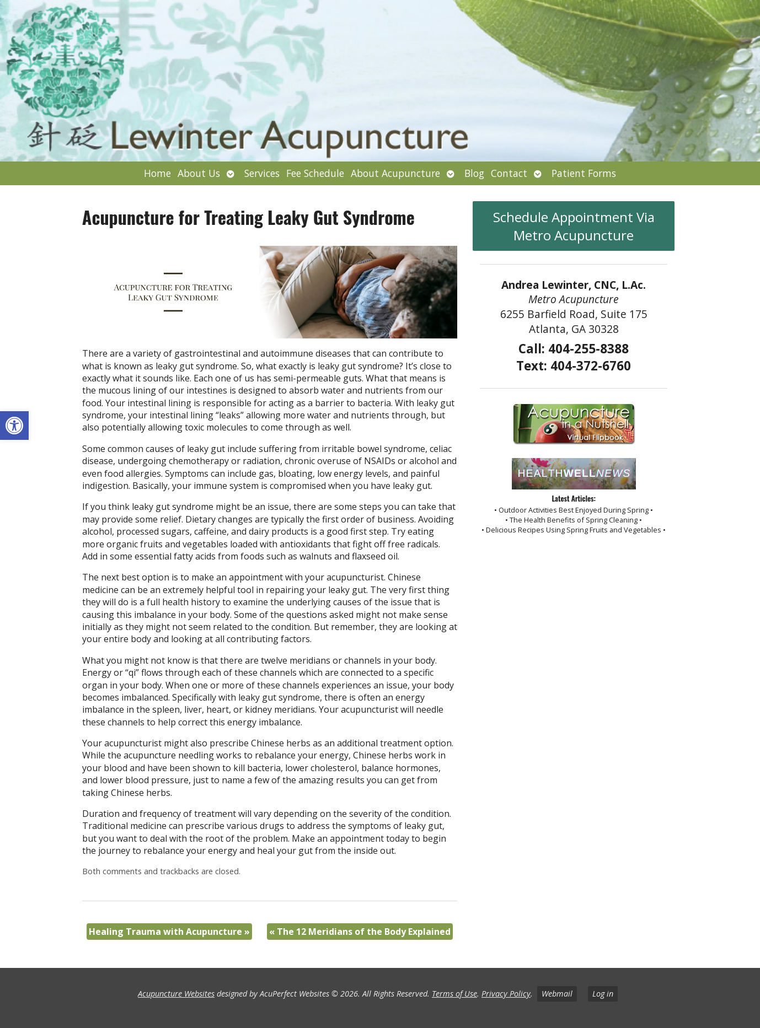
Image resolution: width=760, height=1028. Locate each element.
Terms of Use (454, 993)
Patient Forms (584, 173)
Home (157, 173)
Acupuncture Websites (176, 993)
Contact (509, 173)
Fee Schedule (315, 173)
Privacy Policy (506, 993)
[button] (14, 425)
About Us (199, 173)
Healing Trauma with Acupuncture (169, 931)
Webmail (557, 993)
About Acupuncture (395, 173)
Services (262, 173)
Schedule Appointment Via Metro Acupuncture (574, 226)
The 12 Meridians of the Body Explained (360, 931)
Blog (474, 173)
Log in (602, 993)
